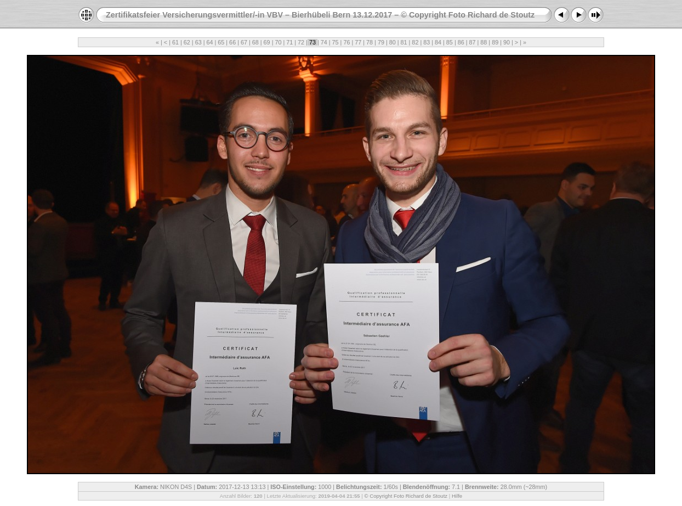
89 (495, 42)
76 (346, 42)
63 (198, 42)
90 (506, 42)
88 (483, 42)
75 (335, 42)
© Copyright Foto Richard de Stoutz (406, 496)
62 (187, 42)
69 (267, 42)
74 (324, 42)
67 (244, 42)
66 (232, 42)
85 (449, 42)
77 (358, 42)
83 (426, 42)
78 (369, 42)
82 (415, 42)
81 (404, 42)
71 (289, 42)
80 (392, 42)
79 (381, 42)
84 (438, 42)
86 (461, 42)
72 (301, 42)
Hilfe (457, 496)
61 (175, 42)
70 (278, 42)
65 (221, 42)
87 (473, 42)
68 (255, 42)
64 (209, 42)
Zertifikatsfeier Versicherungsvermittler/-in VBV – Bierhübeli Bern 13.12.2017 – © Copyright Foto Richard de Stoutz (320, 14)
